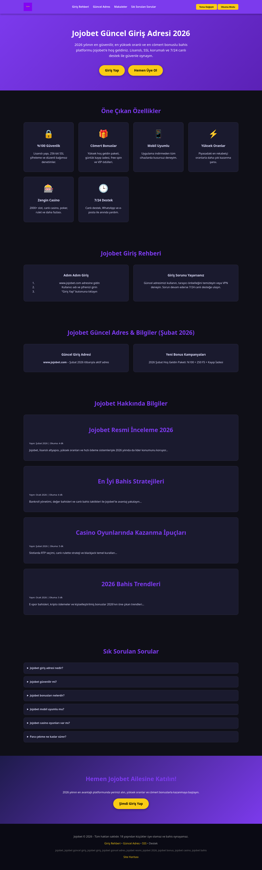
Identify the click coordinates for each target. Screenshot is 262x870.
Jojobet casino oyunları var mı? (50, 723)
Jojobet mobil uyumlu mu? (47, 709)
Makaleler (120, 7)
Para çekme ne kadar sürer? (48, 736)
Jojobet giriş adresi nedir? (46, 668)
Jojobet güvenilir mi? (43, 682)
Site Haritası (131, 857)
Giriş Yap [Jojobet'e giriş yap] (112, 70)
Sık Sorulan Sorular (143, 7)
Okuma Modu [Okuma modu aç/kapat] (228, 7)
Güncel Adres (101, 7)
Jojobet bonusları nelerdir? (47, 695)
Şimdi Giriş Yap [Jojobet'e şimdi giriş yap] (131, 803)
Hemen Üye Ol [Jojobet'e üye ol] (145, 70)
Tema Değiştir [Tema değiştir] (206, 7)
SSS (144, 843)
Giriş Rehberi (80, 7)
